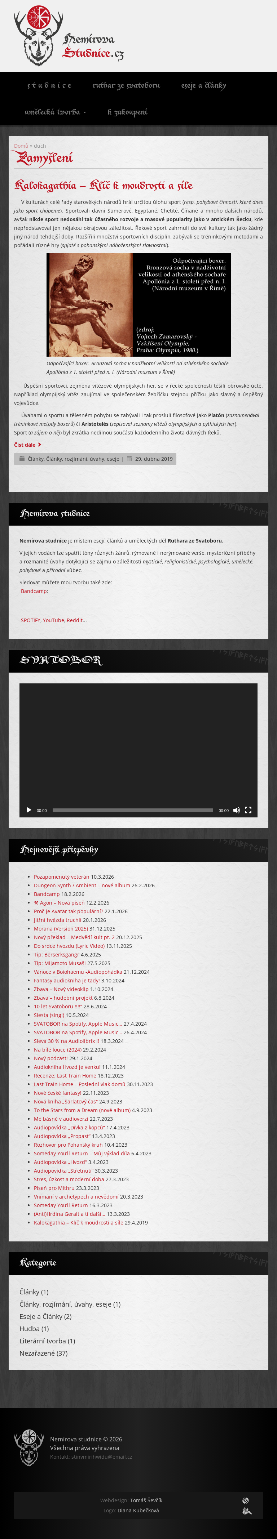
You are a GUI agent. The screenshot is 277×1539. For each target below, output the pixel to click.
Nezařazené (37, 1353)
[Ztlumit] (236, 810)
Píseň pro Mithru (54, 1188)
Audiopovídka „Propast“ (62, 1136)
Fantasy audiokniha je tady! (67, 980)
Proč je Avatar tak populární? (68, 911)
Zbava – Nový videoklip (61, 989)
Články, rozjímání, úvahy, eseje (82, 458)
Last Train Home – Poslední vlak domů (80, 1084)
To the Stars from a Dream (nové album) (82, 1110)
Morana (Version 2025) (61, 928)
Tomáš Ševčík (131, 1500)
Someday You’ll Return (61, 1205)
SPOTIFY (30, 620)
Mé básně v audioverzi (61, 1118)
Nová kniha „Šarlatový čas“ (66, 1101)
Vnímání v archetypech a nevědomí (76, 1196)
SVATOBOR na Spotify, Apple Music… (78, 1023)
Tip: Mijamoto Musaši (60, 963)
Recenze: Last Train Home (65, 1075)
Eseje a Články (40, 1316)
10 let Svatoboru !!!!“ (58, 1006)
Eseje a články (203, 86)
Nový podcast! (51, 1058)
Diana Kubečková (131, 1510)
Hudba (29, 1328)
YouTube (53, 620)
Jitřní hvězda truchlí (58, 919)
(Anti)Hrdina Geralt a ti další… (69, 1213)
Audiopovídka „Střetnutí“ (63, 1170)
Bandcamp (34, 591)
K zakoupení (127, 112)
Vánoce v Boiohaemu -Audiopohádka (78, 971)
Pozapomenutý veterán (61, 876)
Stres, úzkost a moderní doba (69, 1179)
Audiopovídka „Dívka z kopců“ (69, 1127)
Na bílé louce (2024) (58, 1049)
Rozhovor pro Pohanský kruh (68, 1144)
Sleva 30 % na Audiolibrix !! (66, 1041)
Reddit (75, 620)
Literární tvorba (42, 1341)
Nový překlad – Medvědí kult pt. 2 (74, 937)
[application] (138, 750)
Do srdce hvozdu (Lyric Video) (69, 945)
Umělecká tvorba (55, 112)
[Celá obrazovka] (248, 810)
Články (36, 458)
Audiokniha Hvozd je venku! (67, 1066)
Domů (21, 145)
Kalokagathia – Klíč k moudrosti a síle (103, 186)
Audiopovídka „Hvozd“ (60, 1162)
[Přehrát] (28, 810)
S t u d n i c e (48, 86)
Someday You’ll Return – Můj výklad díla (82, 1153)
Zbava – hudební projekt (63, 997)
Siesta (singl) (49, 1015)
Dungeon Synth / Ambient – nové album (82, 885)
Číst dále (28, 444)
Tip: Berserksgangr (56, 954)
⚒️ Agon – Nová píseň (59, 902)
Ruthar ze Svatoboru (126, 86)
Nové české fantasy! (58, 1092)
